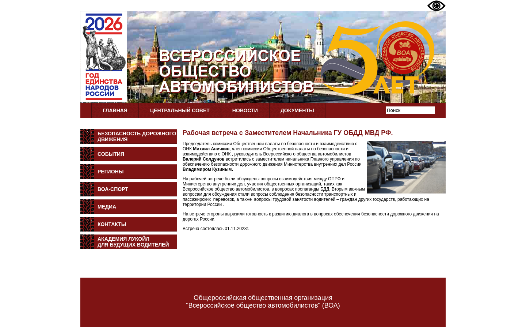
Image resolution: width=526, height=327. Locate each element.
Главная (115, 110)
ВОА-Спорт (113, 189)
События (111, 154)
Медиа (107, 207)
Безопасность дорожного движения (137, 136)
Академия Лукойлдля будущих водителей (133, 242)
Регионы (110, 171)
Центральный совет (180, 110)
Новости (245, 110)
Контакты (112, 224)
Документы (297, 110)
